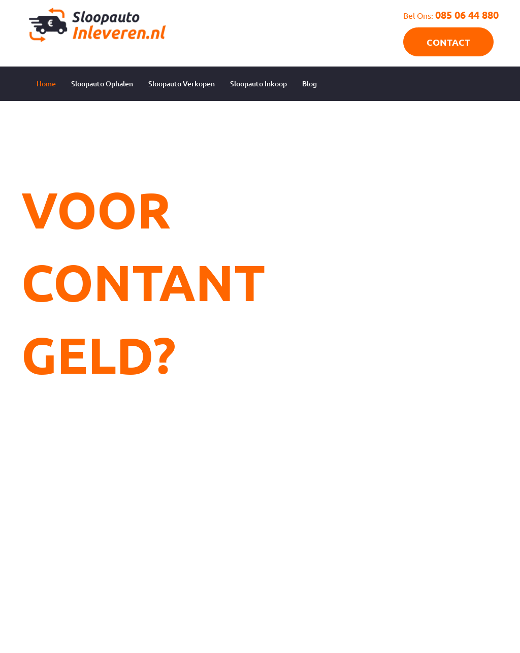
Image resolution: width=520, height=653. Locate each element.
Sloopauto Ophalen (102, 83)
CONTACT (448, 42)
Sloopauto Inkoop (258, 83)
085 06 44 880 (467, 14)
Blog (309, 83)
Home (46, 83)
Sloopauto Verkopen (181, 83)
